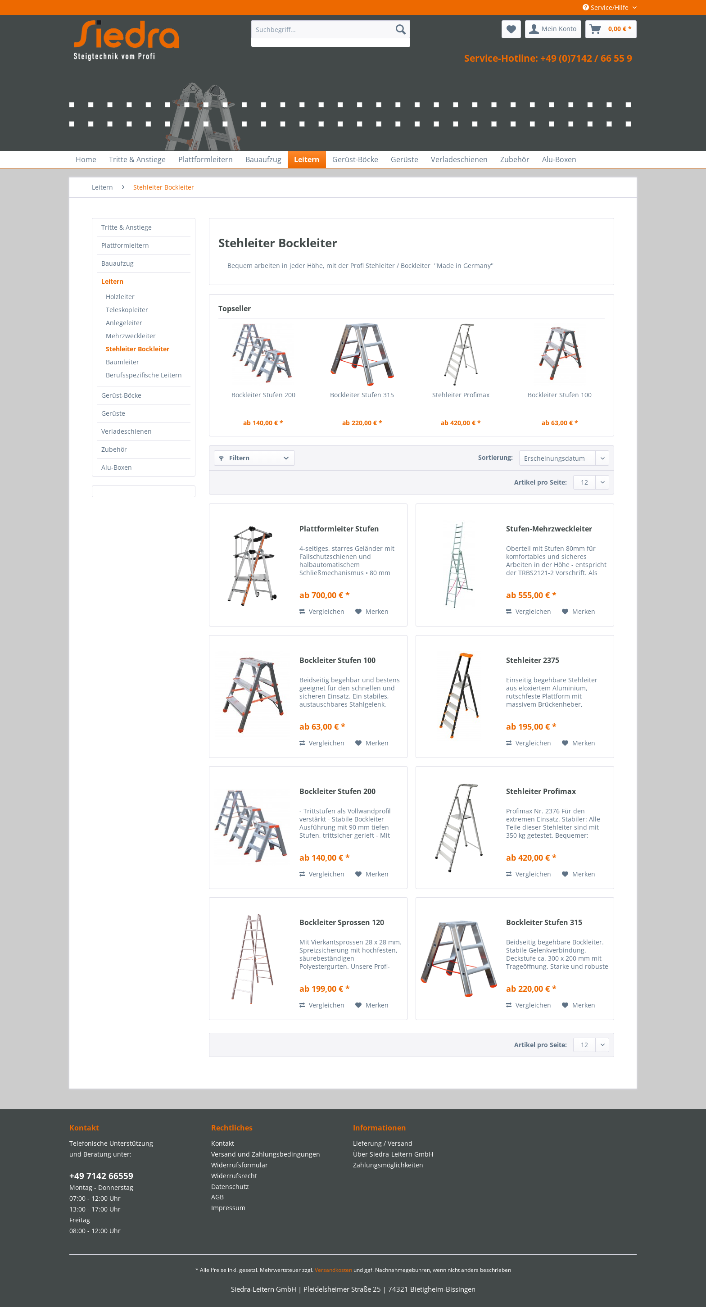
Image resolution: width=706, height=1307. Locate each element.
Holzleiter (120, 296)
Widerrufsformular (239, 1165)
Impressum (228, 1207)
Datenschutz (230, 1186)
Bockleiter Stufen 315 (362, 394)
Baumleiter (122, 362)
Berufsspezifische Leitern (144, 375)
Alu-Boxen (116, 467)
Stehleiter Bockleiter (137, 349)
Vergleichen (321, 611)
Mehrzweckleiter (131, 335)
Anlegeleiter (124, 322)
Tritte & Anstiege (126, 227)
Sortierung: (495, 457)
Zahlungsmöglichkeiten (388, 1165)
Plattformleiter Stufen (339, 529)
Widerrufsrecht (234, 1175)
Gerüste (113, 413)
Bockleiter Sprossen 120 (341, 922)
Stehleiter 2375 (532, 660)
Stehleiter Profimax (460, 394)
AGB (217, 1197)
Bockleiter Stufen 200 (263, 394)
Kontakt (222, 1143)
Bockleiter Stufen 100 (560, 394)
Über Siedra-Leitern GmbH (393, 1154)
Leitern (112, 281)
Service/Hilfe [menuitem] (606, 7)
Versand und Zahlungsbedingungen (265, 1154)
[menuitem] (330, 33)
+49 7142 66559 (101, 1176)
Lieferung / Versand (382, 1143)
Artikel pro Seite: (540, 482)
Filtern (234, 458)
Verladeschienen (126, 431)
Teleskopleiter (127, 309)
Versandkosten (333, 1270)
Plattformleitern (125, 245)
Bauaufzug (117, 263)
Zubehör (114, 449)
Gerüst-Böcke (121, 395)
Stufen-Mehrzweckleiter (549, 529)
